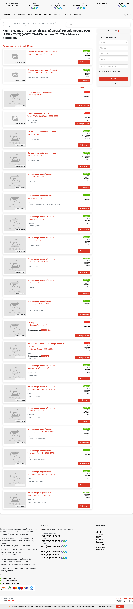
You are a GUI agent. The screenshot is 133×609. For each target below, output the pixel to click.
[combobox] (113, 42)
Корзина (113, 31)
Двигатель (22, 15)
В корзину (84, 62)
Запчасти (6, 15)
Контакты (77, 15)
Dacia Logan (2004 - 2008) (37, 325)
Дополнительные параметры (109, 71)
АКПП (13, 15)
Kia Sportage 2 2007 (34, 240)
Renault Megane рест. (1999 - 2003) (40, 54)
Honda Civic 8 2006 (34, 134)
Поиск (113, 78)
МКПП (30, 15)
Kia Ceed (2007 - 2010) (35, 219)
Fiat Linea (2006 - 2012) (36, 198)
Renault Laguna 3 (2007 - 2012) (39, 304)
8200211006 (46, 330)
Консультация (83, 105)
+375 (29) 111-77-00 (10, 6)
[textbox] (113, 42)
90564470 (45, 356)
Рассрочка (47, 15)
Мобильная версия (124, 598)
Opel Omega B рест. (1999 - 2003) (40, 349)
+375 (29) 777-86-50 (33, 6)
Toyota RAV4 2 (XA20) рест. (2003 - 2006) (42, 116)
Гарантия (37, 15)
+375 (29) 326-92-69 (80, 6)
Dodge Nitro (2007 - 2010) (37, 177)
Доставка (56, 15)
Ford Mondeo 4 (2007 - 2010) (38, 368)
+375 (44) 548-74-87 (101, 4)
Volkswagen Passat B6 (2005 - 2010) (41, 389)
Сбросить (113, 83)
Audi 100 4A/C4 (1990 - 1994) (38, 261)
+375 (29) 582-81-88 (121, 4)
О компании (66, 15)
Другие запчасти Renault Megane (19, 46)
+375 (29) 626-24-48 (57, 6)
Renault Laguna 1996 (35, 95)
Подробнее (85, 87)
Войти (127, 15)
